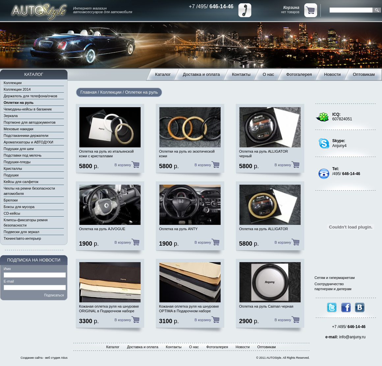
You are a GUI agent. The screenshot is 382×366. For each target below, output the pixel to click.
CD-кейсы (12, 213)
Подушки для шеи (19, 149)
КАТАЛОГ (33, 74)
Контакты (241, 74)
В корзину (123, 165)
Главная (88, 92)
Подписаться (54, 295)
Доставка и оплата (201, 74)
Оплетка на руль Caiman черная (266, 306)
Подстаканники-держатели (26, 135)
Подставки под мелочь (22, 155)
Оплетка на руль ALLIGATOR (263, 229)
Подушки (11, 175)
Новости (332, 74)
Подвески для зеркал (21, 232)
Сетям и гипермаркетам (334, 278)
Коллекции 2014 (17, 89)
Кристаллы (13, 168)
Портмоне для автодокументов (30, 122)
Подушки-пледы (17, 162)
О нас (268, 74)
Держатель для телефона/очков (30, 96)
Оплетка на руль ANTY (178, 229)
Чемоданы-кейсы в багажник (28, 109)
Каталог (163, 74)
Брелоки (11, 200)
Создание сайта (32, 357)
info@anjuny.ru (352, 337)
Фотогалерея (299, 74)
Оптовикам (364, 74)
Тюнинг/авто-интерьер (22, 238)
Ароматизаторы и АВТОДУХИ (28, 142)
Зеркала (11, 116)
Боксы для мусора (19, 207)
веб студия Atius (56, 357)
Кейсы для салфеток (21, 182)
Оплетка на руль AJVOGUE (102, 229)
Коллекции (13, 83)
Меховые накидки (18, 129)
